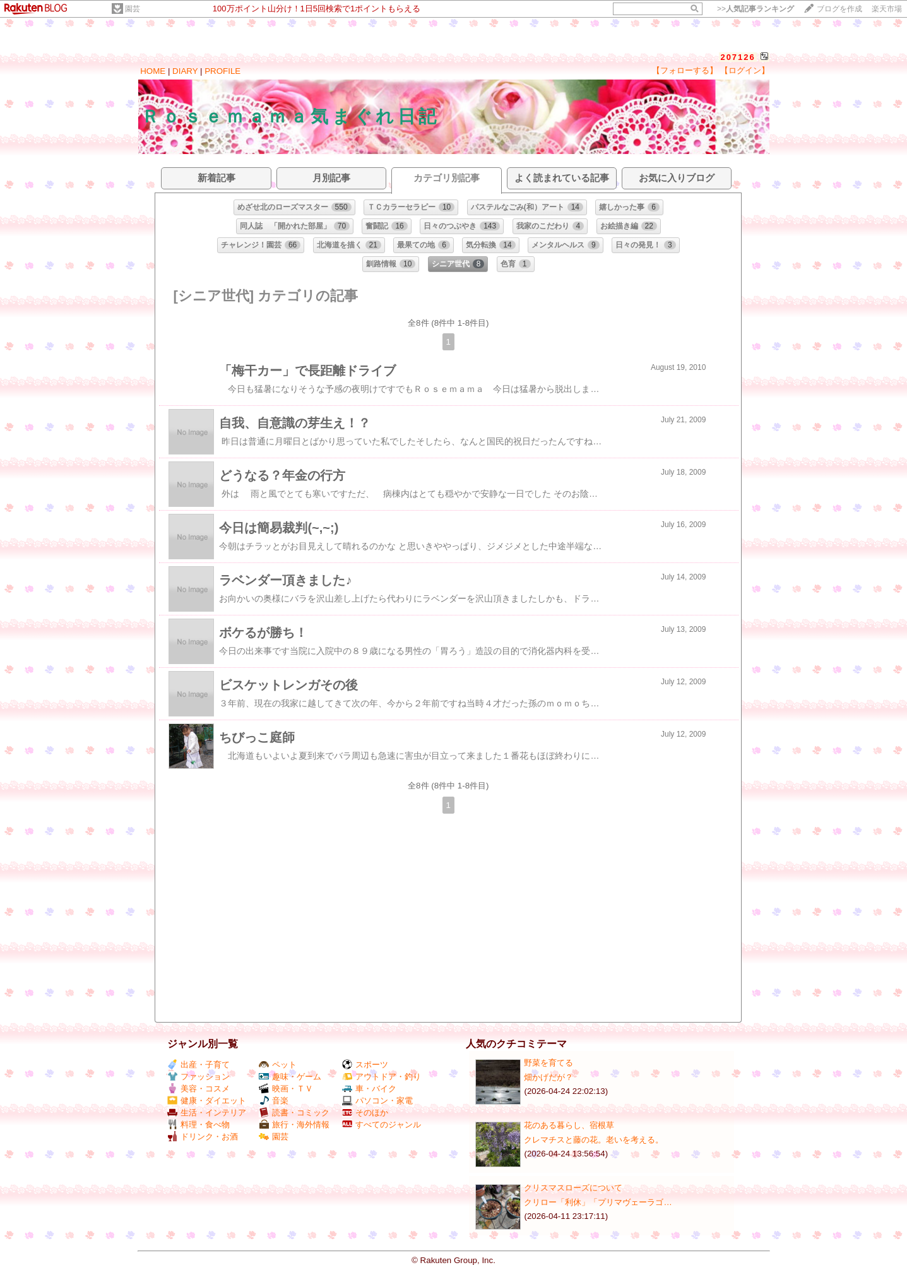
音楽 (273, 1100)
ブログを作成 (839, 8)
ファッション (198, 1076)
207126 (737, 57)
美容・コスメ (198, 1088)
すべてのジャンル (381, 1124)
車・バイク (369, 1088)
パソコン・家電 (377, 1100)
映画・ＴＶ (286, 1088)
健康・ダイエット (206, 1100)
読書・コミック (294, 1112)
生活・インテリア (206, 1112)
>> (755, 8)
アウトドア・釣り (381, 1076)
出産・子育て (198, 1064)
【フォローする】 (685, 70)
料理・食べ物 (198, 1124)
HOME (152, 71)
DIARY (185, 71)
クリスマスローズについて (573, 1187)
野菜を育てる (548, 1062)
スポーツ (365, 1064)
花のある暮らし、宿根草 (569, 1125)
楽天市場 (887, 8)
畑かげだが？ (548, 1077)
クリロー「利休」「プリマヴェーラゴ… (598, 1202)
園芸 (132, 8)
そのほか (365, 1112)
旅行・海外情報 (294, 1124)
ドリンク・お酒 (202, 1136)
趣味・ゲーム (290, 1076)
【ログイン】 (744, 70)
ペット (278, 1064)
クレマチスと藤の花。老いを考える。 (593, 1139)
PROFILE (222, 71)
